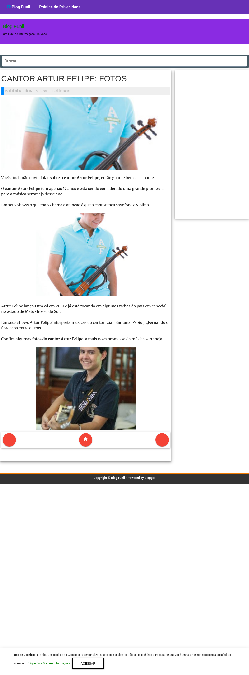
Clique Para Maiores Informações (49, 663)
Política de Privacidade (59, 7)
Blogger (150, 478)
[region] (212, 142)
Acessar (88, 663)
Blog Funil (18, 7)
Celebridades (62, 90)
